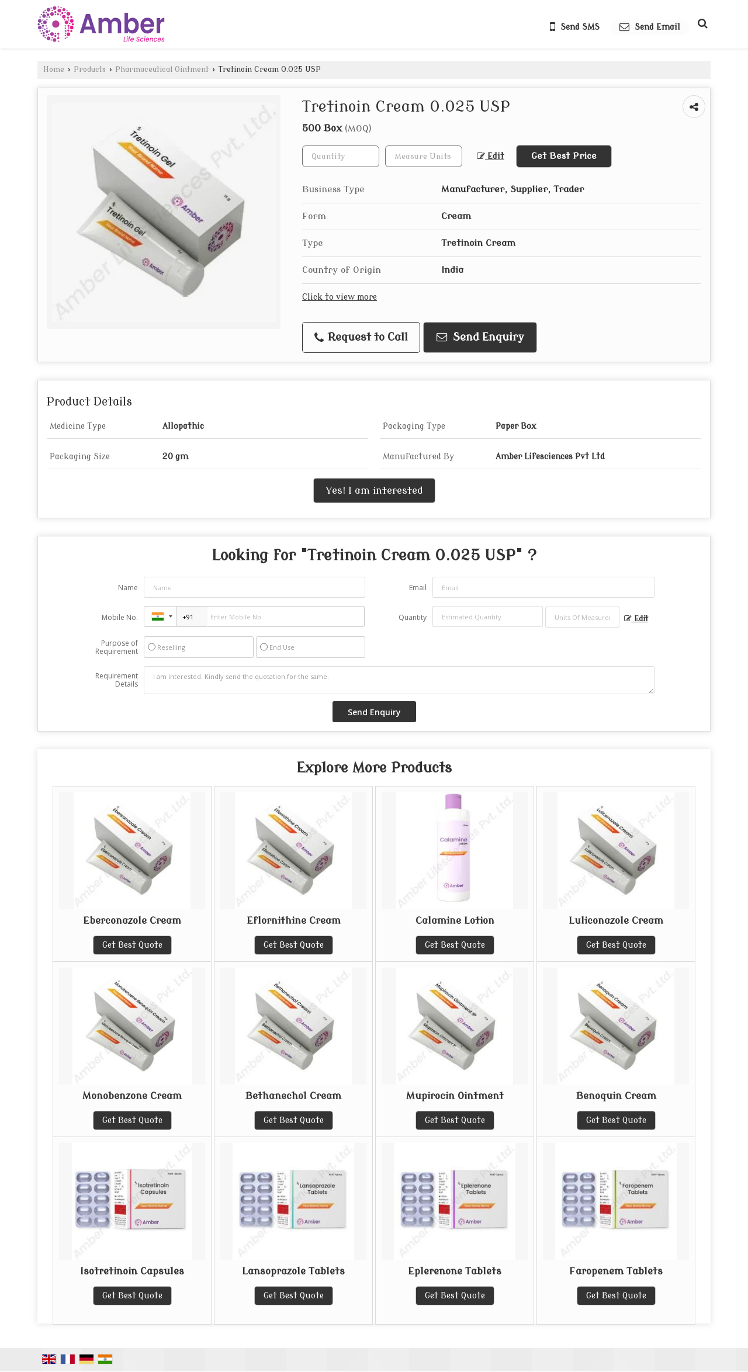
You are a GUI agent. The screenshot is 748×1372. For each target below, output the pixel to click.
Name (128, 588)
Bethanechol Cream (293, 1095)
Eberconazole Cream (132, 920)
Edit (490, 156)
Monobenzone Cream (132, 1095)
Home (53, 69)
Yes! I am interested (374, 490)
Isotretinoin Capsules (132, 1271)
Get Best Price (564, 156)
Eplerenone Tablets (454, 1271)
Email (418, 588)
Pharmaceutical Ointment (162, 69)
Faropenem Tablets (616, 1271)
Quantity (413, 617)
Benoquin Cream (616, 1095)
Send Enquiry (480, 337)
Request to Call (361, 337)
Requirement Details (116, 680)
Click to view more (339, 297)
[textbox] (423, 156)
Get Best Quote (132, 945)
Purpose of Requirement (116, 647)
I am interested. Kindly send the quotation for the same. (399, 680)
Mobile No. (120, 617)
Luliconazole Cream (616, 920)
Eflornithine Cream (294, 920)
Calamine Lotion (454, 920)
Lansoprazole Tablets (293, 1271)
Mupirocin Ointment (455, 1095)
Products (90, 69)
